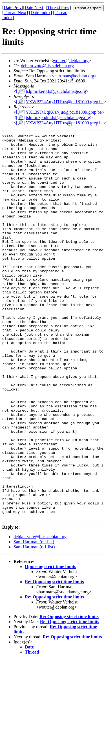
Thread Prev (58, 7)
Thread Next (15, 12)
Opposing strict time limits (50, 643)
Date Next (34, 7)
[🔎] (20, 91)
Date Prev (13, 7)
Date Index (40, 12)
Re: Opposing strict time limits (54, 658)
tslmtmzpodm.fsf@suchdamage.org (58, 117)
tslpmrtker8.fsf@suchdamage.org (56, 91)
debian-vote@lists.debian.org (47, 65)
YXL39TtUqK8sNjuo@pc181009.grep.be (64, 112)
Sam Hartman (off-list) (34, 623)
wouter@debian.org (71, 60)
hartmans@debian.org (74, 75)
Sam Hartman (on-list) (34, 618)
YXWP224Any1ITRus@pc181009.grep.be (64, 101)
